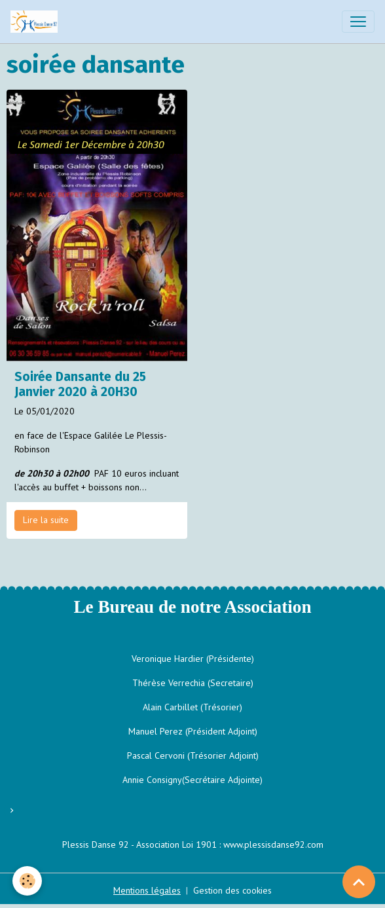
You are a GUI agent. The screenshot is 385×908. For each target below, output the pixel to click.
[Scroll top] (358, 881)
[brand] (36, 21)
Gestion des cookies (232, 890)
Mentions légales (147, 890)
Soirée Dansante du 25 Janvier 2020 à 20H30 (80, 384)
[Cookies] (28, 881)
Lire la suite (46, 520)
